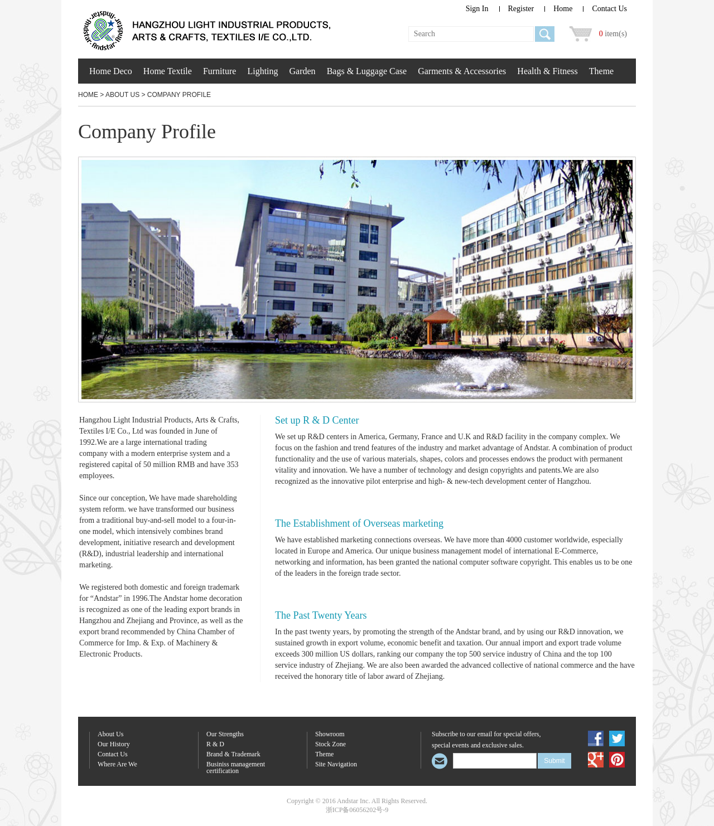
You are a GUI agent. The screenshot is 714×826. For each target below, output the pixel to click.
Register (521, 8)
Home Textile (167, 71)
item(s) (613, 34)
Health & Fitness (547, 71)
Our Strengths (225, 734)
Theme (601, 71)
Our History (114, 744)
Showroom (330, 734)
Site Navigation (336, 764)
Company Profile (179, 95)
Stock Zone (330, 744)
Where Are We (117, 764)
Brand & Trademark (233, 754)
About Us (122, 95)
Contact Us (609, 8)
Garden (303, 71)
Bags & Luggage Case (367, 71)
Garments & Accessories (462, 71)
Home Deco (110, 71)
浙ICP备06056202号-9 (357, 810)
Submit (554, 761)
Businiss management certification (235, 768)
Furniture (220, 71)
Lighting (262, 71)
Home (562, 8)
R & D (215, 744)
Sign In (477, 8)
